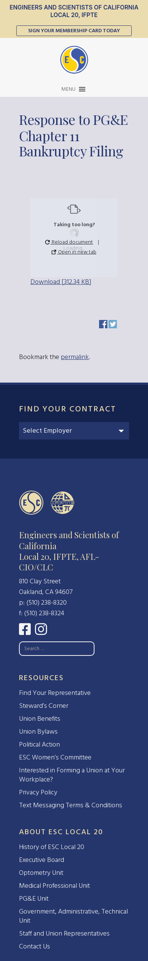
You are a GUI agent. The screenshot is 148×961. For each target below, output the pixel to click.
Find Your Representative (55, 692)
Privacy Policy (38, 792)
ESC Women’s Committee (55, 757)
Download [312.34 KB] (60, 281)
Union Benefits (39, 718)
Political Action (39, 744)
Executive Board (41, 859)
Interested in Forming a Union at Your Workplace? (72, 775)
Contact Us (34, 946)
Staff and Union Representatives (64, 933)
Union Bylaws (38, 731)
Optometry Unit (41, 872)
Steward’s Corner (43, 705)
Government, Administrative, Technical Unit (73, 916)
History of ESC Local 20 (51, 846)
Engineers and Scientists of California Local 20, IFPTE (74, 11)
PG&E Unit (34, 898)
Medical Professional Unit (54, 885)
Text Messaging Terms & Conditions (70, 805)
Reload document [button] (69, 242)
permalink (75, 356)
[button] (68, 89)
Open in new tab (74, 251)
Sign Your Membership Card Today (74, 30)
